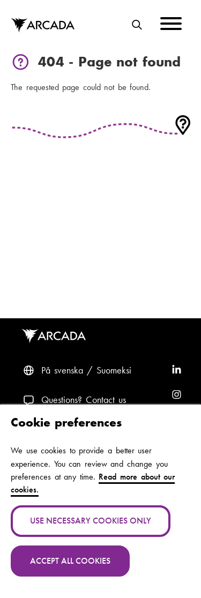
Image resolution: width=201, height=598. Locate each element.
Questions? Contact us (83, 399)
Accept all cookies (70, 560)
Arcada (55, 336)
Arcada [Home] (43, 25)
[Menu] (171, 25)
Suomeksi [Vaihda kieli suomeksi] (113, 370)
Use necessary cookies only (90, 520)
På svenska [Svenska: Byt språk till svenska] (62, 370)
